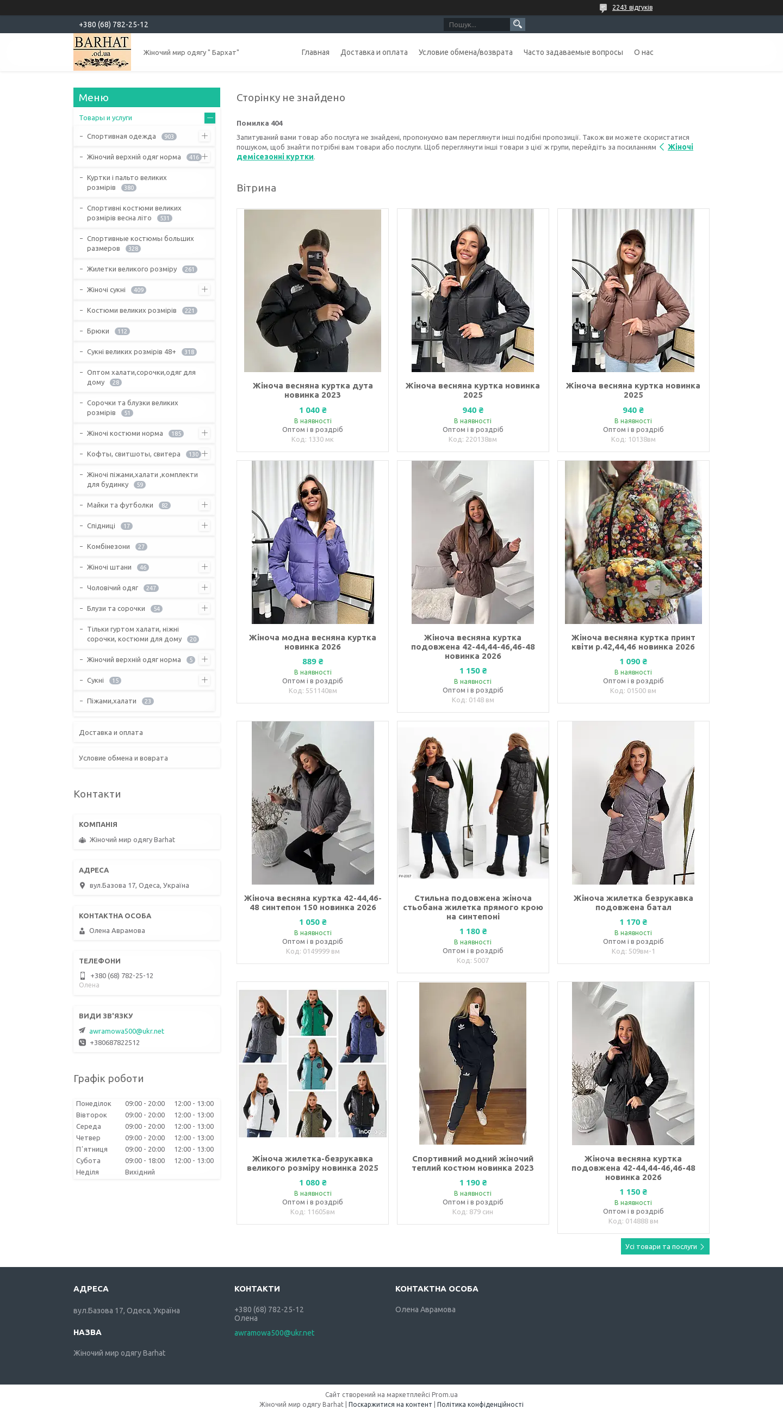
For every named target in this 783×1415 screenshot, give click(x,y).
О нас (644, 52)
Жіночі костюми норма (125, 433)
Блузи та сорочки (116, 608)
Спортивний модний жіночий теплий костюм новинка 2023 (473, 1163)
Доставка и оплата (374, 52)
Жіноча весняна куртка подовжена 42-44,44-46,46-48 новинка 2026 (473, 646)
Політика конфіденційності (480, 1404)
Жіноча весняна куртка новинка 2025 (473, 390)
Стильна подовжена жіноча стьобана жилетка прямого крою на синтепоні (473, 907)
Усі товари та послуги (661, 1246)
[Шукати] (517, 24)
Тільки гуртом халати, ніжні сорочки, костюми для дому (134, 633)
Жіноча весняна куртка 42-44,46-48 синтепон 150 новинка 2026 (313, 902)
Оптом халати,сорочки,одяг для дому (141, 377)
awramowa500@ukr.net (126, 1031)
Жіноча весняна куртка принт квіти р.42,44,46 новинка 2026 (633, 642)
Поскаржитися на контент (390, 1404)
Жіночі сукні (106, 289)
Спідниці (101, 525)
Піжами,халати (111, 701)
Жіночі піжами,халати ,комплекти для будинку (142, 479)
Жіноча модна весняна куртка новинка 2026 (312, 642)
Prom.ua (445, 1394)
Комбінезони (108, 546)
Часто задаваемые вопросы (573, 52)
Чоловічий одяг (112, 587)
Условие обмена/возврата (466, 52)
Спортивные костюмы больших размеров (140, 243)
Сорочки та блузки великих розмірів (132, 407)
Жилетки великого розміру (132, 269)
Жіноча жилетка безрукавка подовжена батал (633, 902)
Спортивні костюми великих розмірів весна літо (134, 212)
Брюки (98, 331)
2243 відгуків (632, 7)
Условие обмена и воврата (123, 758)
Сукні (95, 680)
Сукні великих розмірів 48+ (131, 351)
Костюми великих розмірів (132, 310)
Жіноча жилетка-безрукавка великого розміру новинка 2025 (312, 1163)
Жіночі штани (109, 567)
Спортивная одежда (121, 136)
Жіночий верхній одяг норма (134, 156)
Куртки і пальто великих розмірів (127, 182)
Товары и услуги (105, 117)
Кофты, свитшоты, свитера (134, 454)
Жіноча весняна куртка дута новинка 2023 (313, 390)
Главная (316, 52)
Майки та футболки (120, 505)
